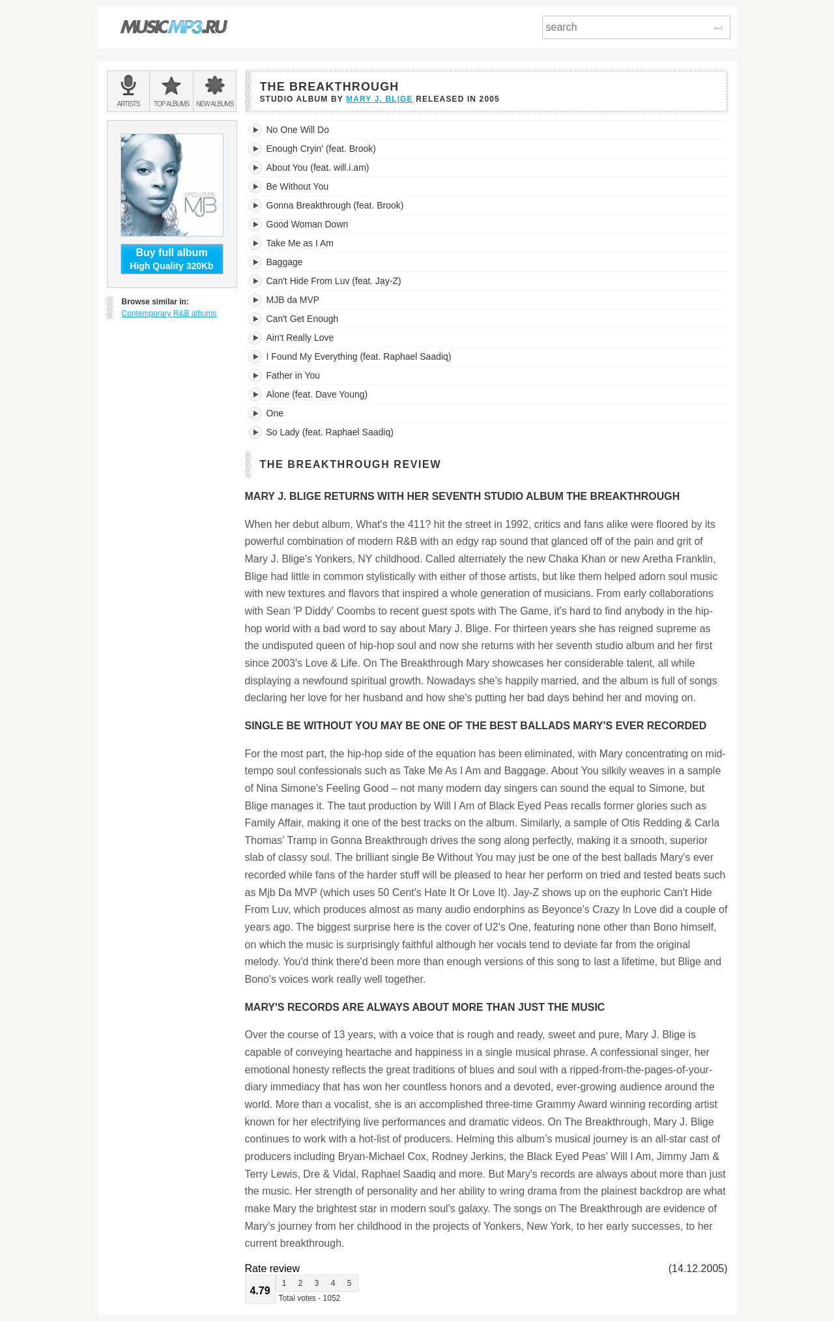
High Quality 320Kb (172, 258)
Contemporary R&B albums (169, 313)
